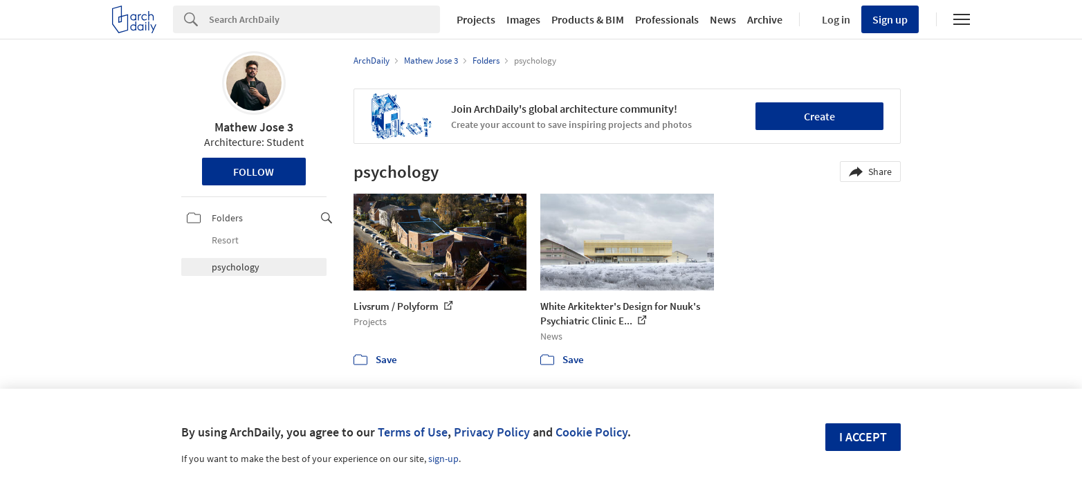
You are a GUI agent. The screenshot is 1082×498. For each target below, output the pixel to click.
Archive (764, 19)
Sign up (890, 19)
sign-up (443, 458)
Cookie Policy (591, 432)
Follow (253, 171)
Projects (476, 19)
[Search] (324, 19)
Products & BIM (587, 19)
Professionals (667, 19)
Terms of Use (413, 432)
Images (523, 19)
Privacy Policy (492, 432)
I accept (863, 437)
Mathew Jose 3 (253, 127)
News (723, 19)
